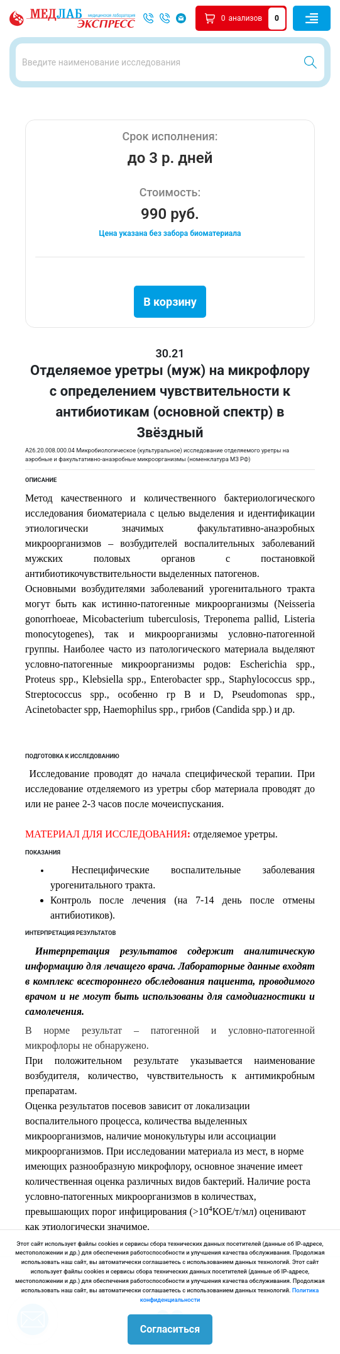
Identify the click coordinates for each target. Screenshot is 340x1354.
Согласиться (170, 1329)
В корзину (170, 301)
